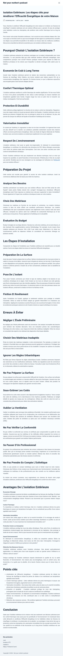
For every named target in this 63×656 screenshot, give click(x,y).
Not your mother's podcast (15, 3)
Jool (4, 640)
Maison (27, 20)
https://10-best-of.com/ (10, 647)
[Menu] (59, 3)
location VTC (7, 642)
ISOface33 (57, 160)
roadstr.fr (5, 644)
